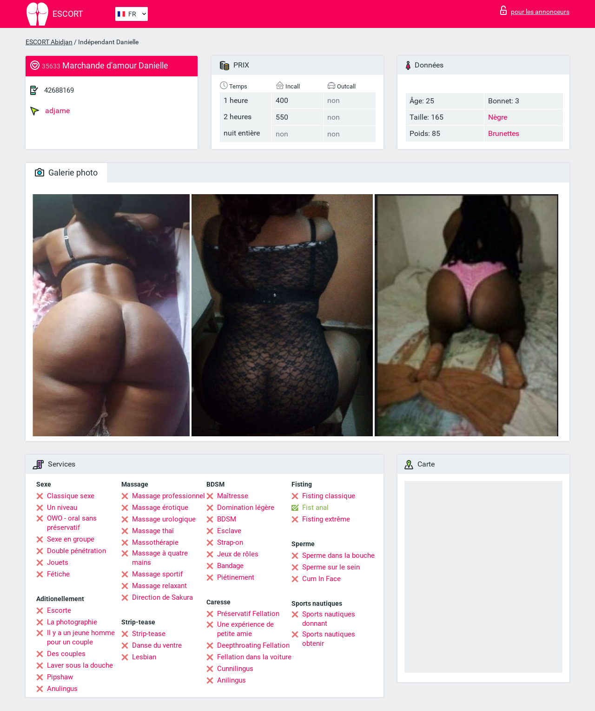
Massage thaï (153, 531)
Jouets (57, 562)
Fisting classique (328, 496)
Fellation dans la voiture (254, 657)
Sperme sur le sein (331, 567)
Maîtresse (232, 496)
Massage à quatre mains (160, 558)
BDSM (226, 519)
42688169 (59, 90)
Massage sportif (157, 574)
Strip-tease (148, 634)
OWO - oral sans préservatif (72, 523)
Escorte (59, 610)
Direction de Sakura (162, 597)
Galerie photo (66, 172)
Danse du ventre (157, 645)
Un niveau (62, 507)
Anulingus (62, 688)
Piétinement (235, 577)
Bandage (230, 566)
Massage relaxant (159, 586)
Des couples (66, 654)
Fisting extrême (326, 519)
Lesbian (144, 657)
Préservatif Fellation (248, 613)
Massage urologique (164, 519)
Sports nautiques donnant (328, 619)
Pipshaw (60, 677)
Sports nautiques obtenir (328, 639)
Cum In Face (321, 579)
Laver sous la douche (80, 665)
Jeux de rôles (237, 554)
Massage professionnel (168, 496)
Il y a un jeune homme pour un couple (81, 637)
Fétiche (58, 574)
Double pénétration (76, 551)
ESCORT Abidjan (49, 42)
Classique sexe (70, 496)
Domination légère (245, 507)
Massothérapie (155, 542)
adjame (50, 110)
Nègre (497, 117)
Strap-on (230, 542)
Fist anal (315, 507)
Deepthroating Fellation (253, 645)
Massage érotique (160, 507)
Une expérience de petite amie (245, 629)
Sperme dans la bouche (338, 555)
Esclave (229, 531)
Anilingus (231, 680)
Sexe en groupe (70, 539)
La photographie (72, 622)
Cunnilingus (235, 668)
